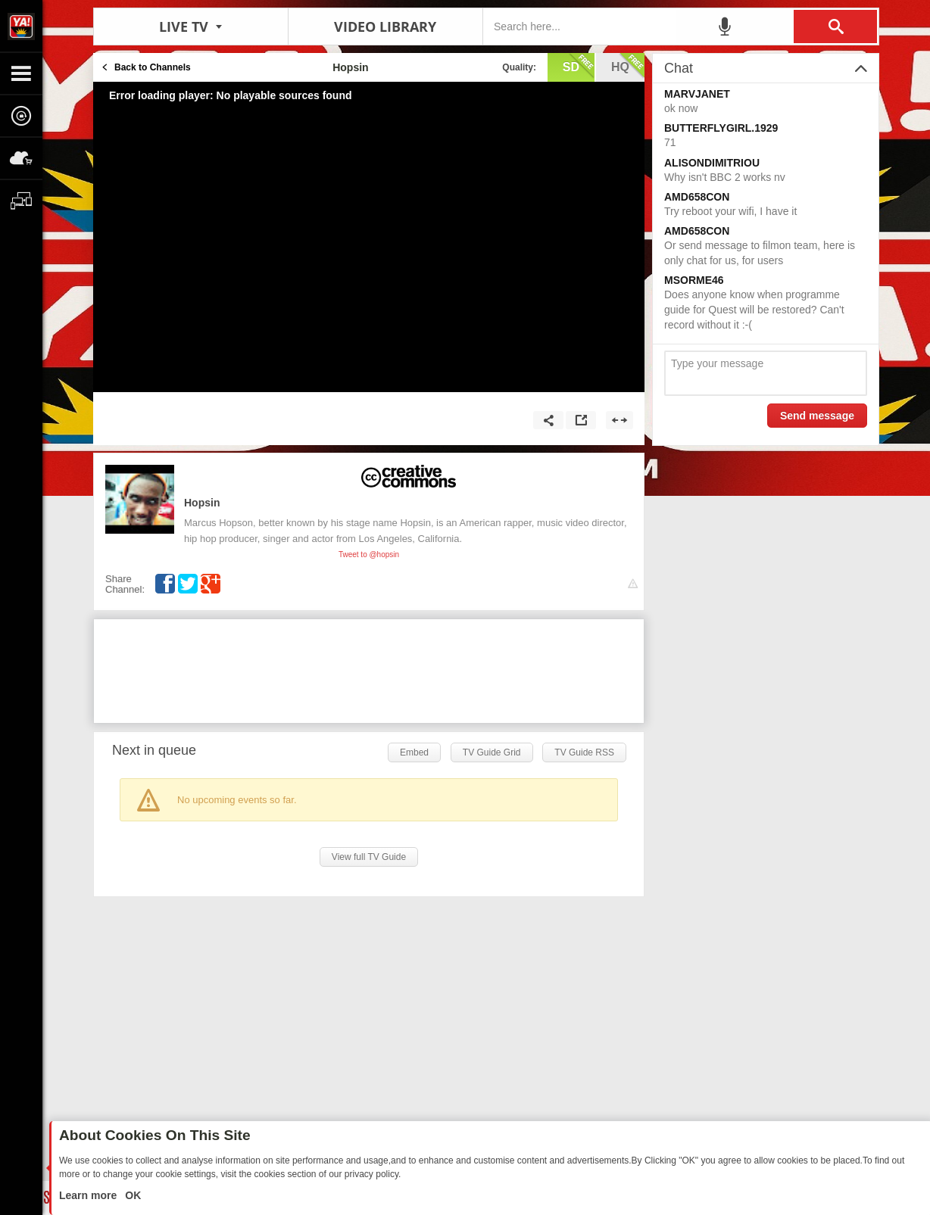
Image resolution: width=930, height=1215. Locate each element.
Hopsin (202, 503)
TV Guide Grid (492, 752)
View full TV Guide (369, 857)
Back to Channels (152, 67)
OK (131, 1195)
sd (579, 66)
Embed (414, 752)
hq (627, 66)
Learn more (89, 1195)
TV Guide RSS (584, 752)
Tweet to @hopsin (369, 554)
